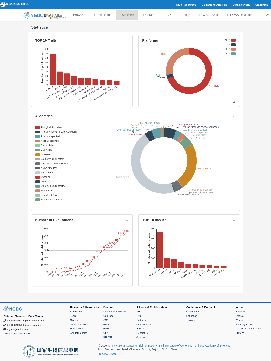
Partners (141, 320)
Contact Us (142, 332)
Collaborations (144, 324)
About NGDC (243, 311)
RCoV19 (108, 337)
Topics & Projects (79, 324)
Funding (140, 328)
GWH (106, 324)
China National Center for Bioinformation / (133, 345)
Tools (73, 316)
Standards (75, 320)
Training (190, 320)
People (240, 316)
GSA (105, 320)
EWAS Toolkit (209, 15)
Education (191, 316)
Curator (149, 15)
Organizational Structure (249, 328)
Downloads (102, 15)
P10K (139, 316)
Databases (76, 311)
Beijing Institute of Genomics (175, 345)
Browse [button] (78, 15)
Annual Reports (78, 332)
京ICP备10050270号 (111, 353)
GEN (106, 332)
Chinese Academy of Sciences (212, 345)
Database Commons (114, 311)
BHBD (139, 311)
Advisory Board (244, 324)
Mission (240, 320)
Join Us (140, 337)
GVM (106, 328)
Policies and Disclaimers (17, 333)
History (240, 332)
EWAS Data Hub (239, 15)
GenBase (108, 316)
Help (185, 15)
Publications (76, 328)
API (168, 15)
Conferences (193, 311)
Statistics (127, 15)
